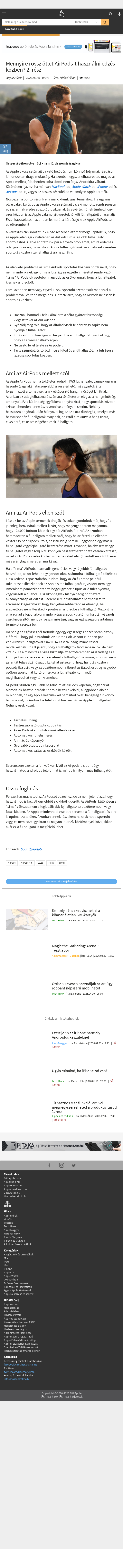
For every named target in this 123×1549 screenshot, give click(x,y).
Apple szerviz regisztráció (18, 1304)
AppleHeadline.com (15, 1157)
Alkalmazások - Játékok (66, 948)
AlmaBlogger (60, 1016)
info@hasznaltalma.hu (17, 1346)
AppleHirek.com (13, 1153)
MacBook (58, 186)
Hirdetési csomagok (15, 1297)
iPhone (102, 186)
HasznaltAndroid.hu (15, 1164)
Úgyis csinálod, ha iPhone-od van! (79, 1038)
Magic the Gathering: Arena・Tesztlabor (76, 941)
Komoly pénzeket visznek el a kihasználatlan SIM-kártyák (76, 913)
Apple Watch (81, 186)
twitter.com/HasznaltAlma (19, 1339)
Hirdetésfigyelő (13, 1282)
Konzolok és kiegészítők (18, 1254)
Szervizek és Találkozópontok (21, 1315)
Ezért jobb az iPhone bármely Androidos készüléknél (76, 1008)
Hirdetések (81, 22)
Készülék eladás (14, 29)
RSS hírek (49, 1364)
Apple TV (9, 1240)
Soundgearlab (31, 849)
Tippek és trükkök (62, 1083)
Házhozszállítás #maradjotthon (22, 1318)
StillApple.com (12, 1146)
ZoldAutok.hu (12, 1160)
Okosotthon (11, 1247)
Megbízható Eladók (15, 1293)
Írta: (64, 78)
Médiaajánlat (11, 1275)
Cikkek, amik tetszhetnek (62, 992)
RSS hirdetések (70, 1364)
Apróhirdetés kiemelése (18, 1300)
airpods (11, 863)
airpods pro (27, 863)
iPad (6, 1229)
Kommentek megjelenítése (61, 881)
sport (62, 863)
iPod (6, 1233)
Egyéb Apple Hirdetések (18, 1258)
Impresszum (11, 1272)
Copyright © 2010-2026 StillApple (61, 1361)
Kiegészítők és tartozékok (18, 1222)
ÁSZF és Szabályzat (15, 1286)
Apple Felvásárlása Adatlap (20, 1307)
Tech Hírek (58, 920)
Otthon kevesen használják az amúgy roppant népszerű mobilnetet (82, 968)
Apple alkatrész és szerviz (18, 1261)
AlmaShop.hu (12, 1149)
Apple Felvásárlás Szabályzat (21, 1311)
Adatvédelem (12, 1279)
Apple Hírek (13, 78)
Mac (6, 1225)
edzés (40, 863)
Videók (8, 1187)
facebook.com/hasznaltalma (20, 1332)
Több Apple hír (61, 896)
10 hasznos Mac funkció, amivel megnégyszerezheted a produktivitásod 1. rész (84, 1075)
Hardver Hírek (12, 1201)
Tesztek (8, 1190)
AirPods (11, 192)
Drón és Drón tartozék (17, 1251)
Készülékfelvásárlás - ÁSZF (19, 1290)
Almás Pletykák (13, 1204)
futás (51, 863)
